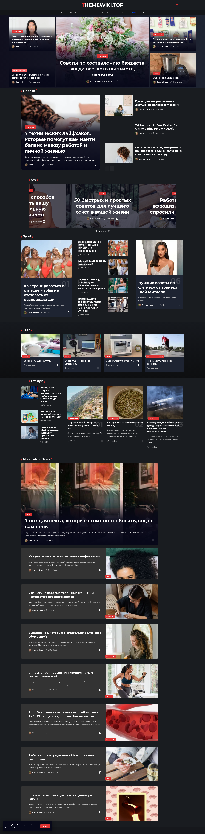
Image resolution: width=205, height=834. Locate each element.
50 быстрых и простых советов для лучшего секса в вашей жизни (102, 206)
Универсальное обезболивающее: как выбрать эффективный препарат (49, 433)
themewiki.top (102, 5)
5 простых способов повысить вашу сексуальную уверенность (29, 206)
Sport (26, 281)
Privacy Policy (11, 828)
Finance (102, 56)
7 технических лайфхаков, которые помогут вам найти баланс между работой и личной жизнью (60, 142)
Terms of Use (27, 828)
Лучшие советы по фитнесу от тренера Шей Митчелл (157, 287)
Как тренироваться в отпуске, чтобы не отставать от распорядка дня (44, 293)
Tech (156, 73)
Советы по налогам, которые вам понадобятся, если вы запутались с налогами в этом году (159, 151)
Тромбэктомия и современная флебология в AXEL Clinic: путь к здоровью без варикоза (63, 714)
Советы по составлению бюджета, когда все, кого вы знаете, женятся (103, 69)
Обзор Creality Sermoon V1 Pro (122, 361)
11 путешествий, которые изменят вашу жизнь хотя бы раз (83, 425)
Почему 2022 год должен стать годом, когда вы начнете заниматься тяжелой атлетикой (89, 305)
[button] (96, 231)
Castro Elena (21, 46)
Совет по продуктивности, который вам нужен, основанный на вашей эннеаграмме (32, 39)
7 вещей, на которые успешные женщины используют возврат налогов (61, 595)
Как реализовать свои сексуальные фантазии (64, 556)
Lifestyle (17, 31)
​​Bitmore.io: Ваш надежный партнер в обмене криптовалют (50, 414)
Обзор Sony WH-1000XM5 (37, 361)
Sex (29, 190)
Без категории (19, 70)
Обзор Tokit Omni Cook (165, 78)
